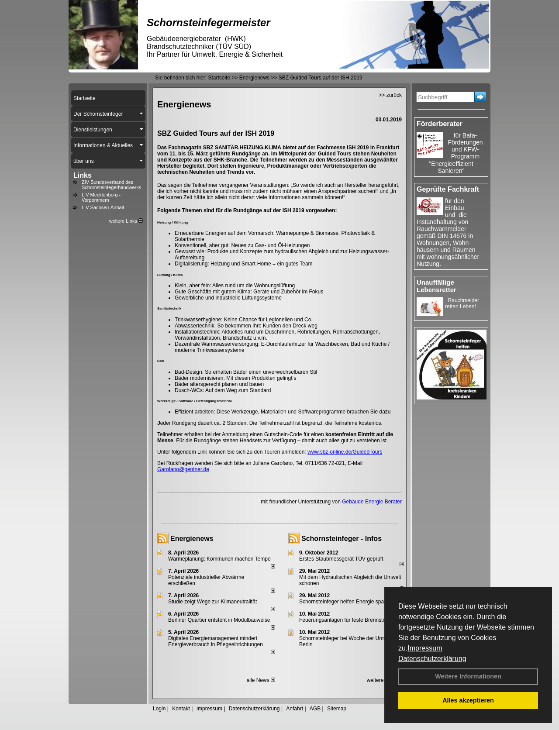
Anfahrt (294, 709)
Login (159, 709)
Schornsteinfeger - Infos (341, 538)
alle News (261, 680)
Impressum (424, 648)
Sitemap (336, 709)
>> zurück (390, 95)
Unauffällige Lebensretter (436, 286)
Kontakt (181, 709)
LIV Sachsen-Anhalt (103, 207)
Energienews (192, 538)
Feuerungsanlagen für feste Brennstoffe (345, 620)
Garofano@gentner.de (183, 469)
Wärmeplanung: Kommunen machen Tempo (219, 559)
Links (82, 175)
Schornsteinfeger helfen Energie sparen (345, 602)
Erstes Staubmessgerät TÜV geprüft (341, 559)
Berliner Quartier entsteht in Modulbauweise (219, 620)
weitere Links (126, 221)
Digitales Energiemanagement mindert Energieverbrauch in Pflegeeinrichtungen (215, 641)
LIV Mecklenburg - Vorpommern (101, 197)
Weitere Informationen (468, 676)
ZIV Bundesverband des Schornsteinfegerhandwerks (111, 184)
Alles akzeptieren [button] (468, 700)
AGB (315, 709)
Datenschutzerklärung (432, 658)
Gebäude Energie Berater (372, 502)
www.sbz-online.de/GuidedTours (344, 452)
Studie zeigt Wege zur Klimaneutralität (212, 602)
